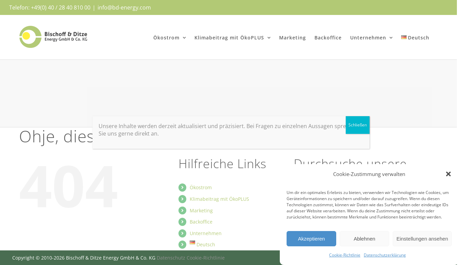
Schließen (357, 125)
